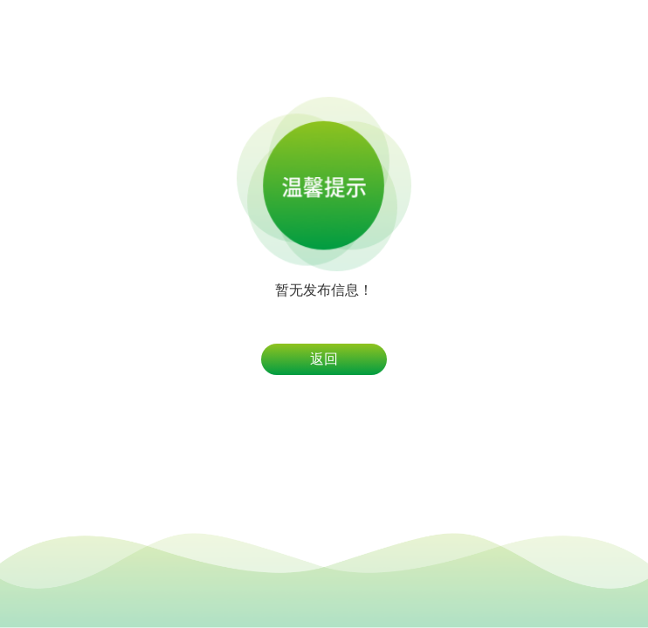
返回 (324, 359)
